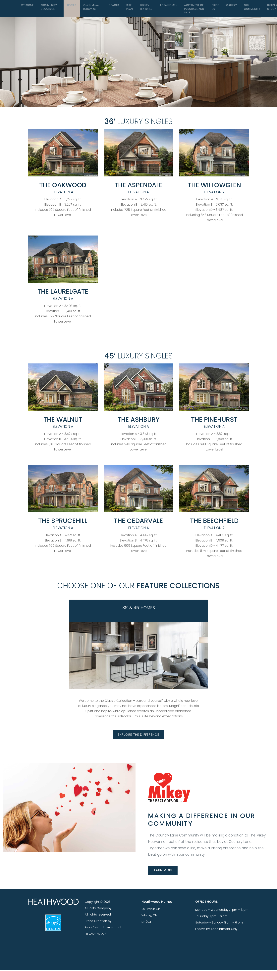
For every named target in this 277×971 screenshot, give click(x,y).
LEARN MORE (164, 870)
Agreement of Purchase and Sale (190, 11)
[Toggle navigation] (12, 9)
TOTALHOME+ (165, 7)
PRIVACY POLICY (96, 934)
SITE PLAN (127, 9)
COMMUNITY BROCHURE (48, 9)
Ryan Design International (103, 928)
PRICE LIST (211, 9)
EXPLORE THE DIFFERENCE (139, 734)
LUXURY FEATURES (143, 9)
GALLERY (226, 7)
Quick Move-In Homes (91, 9)
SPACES (112, 7)
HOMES (71, 7)
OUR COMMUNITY (247, 9)
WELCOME (27, 7)
